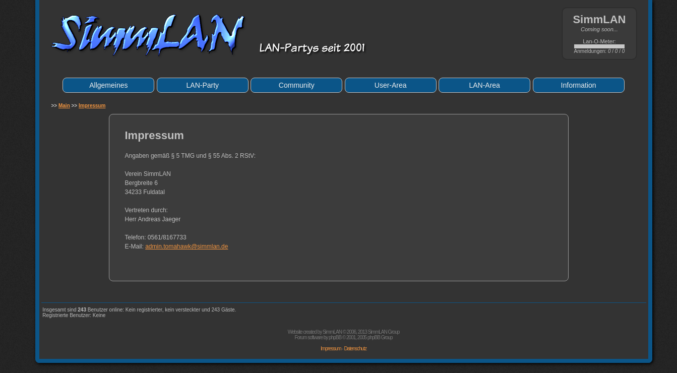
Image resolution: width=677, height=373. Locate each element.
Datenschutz (355, 348)
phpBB (335, 337)
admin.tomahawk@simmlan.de (186, 246)
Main (64, 105)
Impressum (92, 105)
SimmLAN (332, 332)
